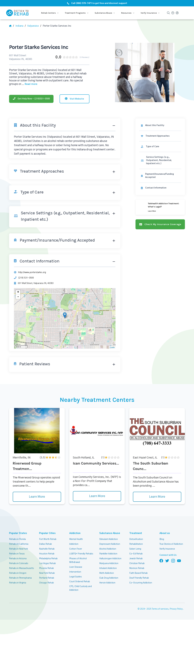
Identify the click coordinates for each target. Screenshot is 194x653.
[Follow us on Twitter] (167, 560)
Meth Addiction (106, 573)
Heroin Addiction (107, 583)
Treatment (134, 533)
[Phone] (31, 99)
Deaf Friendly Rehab (139, 578)
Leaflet (112, 347)
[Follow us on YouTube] (179, 560)
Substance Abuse (108, 533)
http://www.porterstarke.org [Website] (32, 272)
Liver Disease (75, 567)
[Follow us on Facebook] (161, 560)
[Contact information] (160, 188)
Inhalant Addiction (108, 568)
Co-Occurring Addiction (140, 583)
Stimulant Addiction (108, 539)
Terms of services (160, 609)
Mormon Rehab (136, 568)
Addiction (74, 533)
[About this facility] (160, 125)
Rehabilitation (136, 544)
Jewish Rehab (136, 559)
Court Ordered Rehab (79, 582)
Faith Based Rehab (138, 573)
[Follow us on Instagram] (173, 560)
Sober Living (135, 549)
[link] (160, 136)
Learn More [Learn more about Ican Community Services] (97, 496)
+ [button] (18, 292)
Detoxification (136, 539)
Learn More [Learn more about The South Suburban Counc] (157, 496)
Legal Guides (75, 577)
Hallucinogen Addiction (110, 559)
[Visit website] (74, 98)
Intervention (75, 572)
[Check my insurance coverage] (160, 224)
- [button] (18, 297)
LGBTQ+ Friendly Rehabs (81, 554)
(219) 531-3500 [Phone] (26, 278)
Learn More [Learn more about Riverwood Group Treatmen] (37, 496)
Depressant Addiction (109, 544)
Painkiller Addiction (108, 554)
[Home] (11, 26)
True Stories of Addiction (171, 544)
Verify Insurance (167, 549)
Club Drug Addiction (108, 578)
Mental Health (76, 539)
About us (164, 533)
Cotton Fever (75, 549)
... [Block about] (29, 84)
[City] (34, 26)
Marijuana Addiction (108, 563)
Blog (161, 539)
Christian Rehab (137, 563)
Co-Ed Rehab (136, 554)
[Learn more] (160, 207)
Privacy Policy (176, 609)
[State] (20, 26)
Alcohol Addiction (107, 549)
